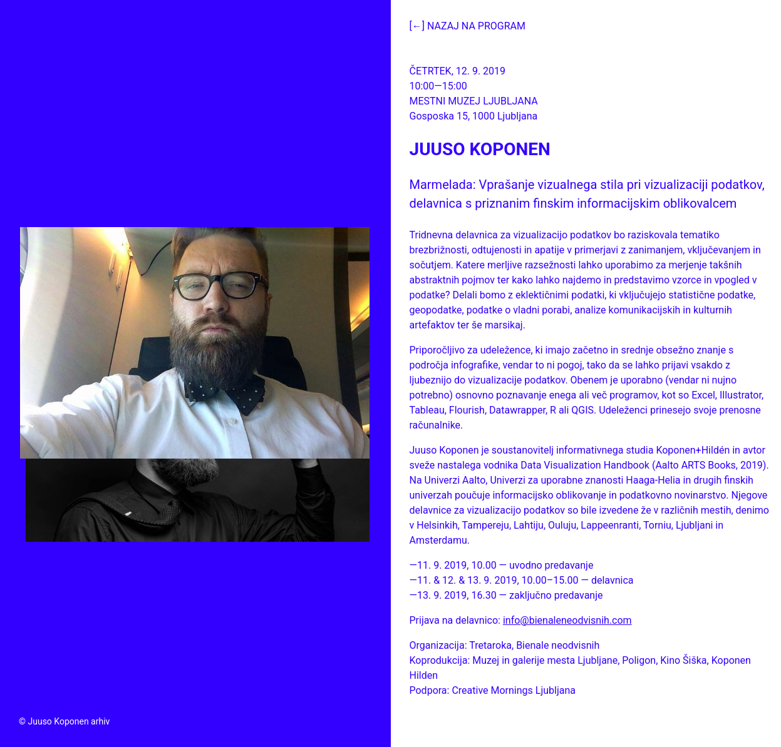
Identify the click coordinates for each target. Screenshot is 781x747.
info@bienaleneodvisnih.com (567, 620)
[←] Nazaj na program (467, 26)
